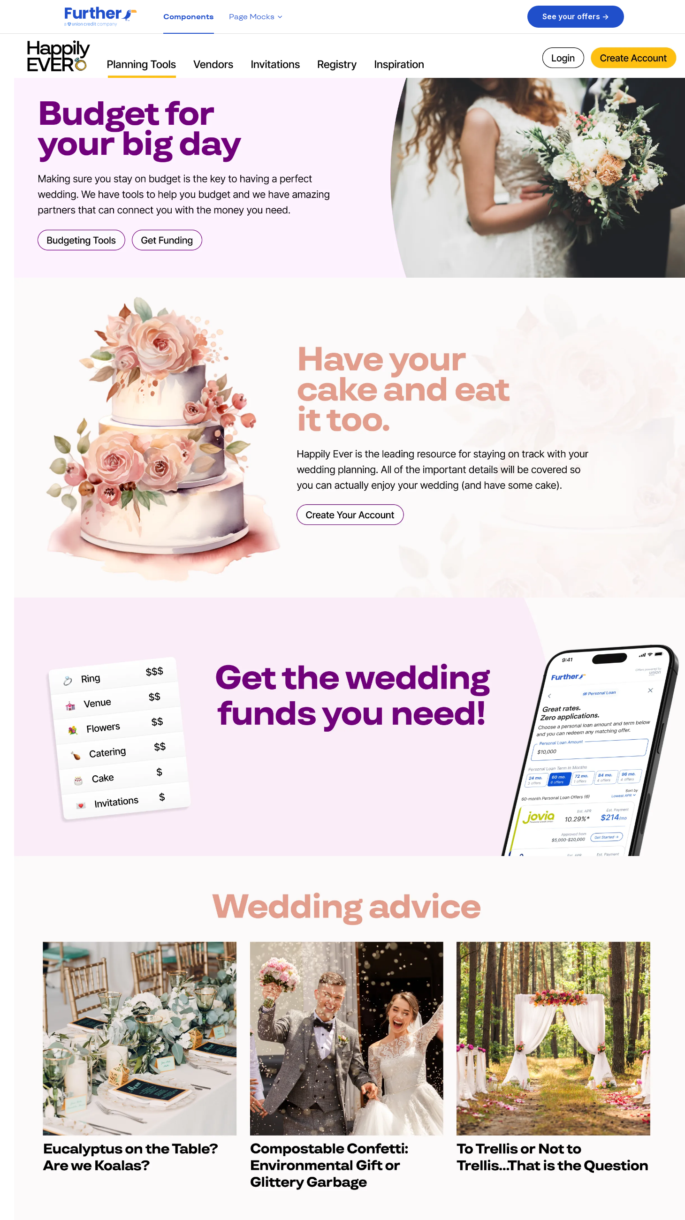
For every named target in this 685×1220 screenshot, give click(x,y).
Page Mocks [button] (256, 16)
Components (188, 16)
